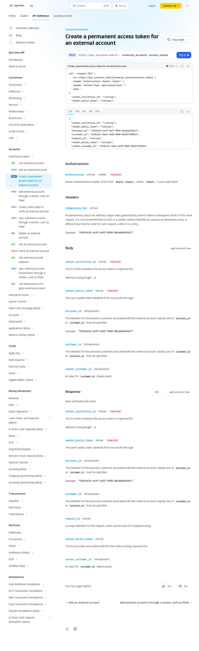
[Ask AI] (187, 66)
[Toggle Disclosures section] (29, 85)
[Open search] (90, 6)
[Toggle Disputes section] (29, 501)
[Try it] (183, 55)
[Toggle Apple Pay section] (29, 353)
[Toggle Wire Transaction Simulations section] (29, 597)
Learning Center (62, 17)
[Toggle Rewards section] (29, 398)
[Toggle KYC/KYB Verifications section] (29, 125)
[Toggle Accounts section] (29, 315)
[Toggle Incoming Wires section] (29, 469)
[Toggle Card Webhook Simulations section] (29, 584)
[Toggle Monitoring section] (29, 98)
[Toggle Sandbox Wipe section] (29, 566)
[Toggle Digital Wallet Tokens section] (29, 380)
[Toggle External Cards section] (29, 366)
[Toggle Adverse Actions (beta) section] (29, 335)
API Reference (40, 17)
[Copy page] (175, 40)
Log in (152, 5)
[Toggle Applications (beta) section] (29, 328)
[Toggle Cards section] (29, 373)
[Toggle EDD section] (29, 559)
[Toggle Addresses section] (29, 91)
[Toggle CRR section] (29, 138)
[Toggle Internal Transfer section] (29, 462)
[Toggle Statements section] (29, 321)
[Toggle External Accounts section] (29, 156)
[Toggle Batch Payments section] (29, 411)
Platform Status (22, 42)
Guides (24, 17)
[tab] (71, 111)
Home (12, 17)
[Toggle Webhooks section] (29, 532)
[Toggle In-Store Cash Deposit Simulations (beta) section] (29, 619)
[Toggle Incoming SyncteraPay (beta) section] (29, 482)
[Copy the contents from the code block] (182, 66)
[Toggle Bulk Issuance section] (29, 360)
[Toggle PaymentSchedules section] (29, 449)
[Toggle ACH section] (29, 442)
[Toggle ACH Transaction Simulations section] (29, 591)
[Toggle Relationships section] (29, 111)
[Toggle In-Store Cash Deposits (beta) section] (29, 429)
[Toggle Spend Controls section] (29, 301)
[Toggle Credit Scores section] (29, 131)
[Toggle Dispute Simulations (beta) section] (29, 611)
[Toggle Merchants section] (29, 507)
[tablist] (122, 112)
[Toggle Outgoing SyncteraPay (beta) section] (29, 476)
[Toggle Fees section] (29, 405)
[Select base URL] (99, 55)
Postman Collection (24, 28)
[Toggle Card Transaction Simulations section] (29, 604)
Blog (15, 35)
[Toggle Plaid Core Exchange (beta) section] (29, 308)
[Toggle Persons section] (29, 105)
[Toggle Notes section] (29, 546)
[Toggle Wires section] (29, 436)
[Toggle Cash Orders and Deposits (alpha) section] (29, 420)
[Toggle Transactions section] (29, 514)
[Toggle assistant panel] (121, 6)
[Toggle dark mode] (187, 6)
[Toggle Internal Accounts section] (29, 295)
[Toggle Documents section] (29, 539)
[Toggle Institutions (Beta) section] (29, 552)
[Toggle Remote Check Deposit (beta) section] (29, 456)
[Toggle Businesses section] (29, 118)
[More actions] (189, 40)
